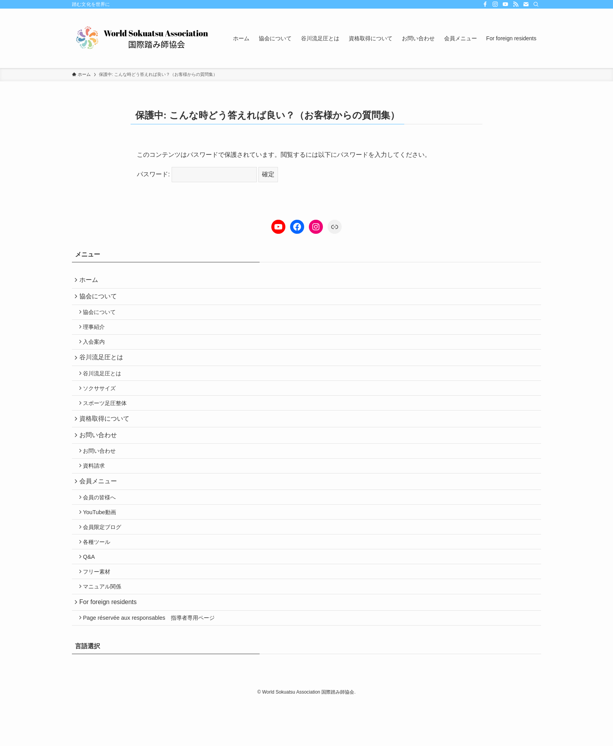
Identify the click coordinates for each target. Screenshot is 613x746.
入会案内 (97, 350)
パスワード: (197, 174)
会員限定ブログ (105, 558)
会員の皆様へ (102, 525)
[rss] (516, 4)
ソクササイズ (102, 402)
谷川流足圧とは (103, 367)
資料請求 (97, 489)
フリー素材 (99, 608)
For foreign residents (110, 642)
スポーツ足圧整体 (108, 419)
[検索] (536, 4)
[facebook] (485, 4)
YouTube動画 (102, 541)
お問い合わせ (100, 455)
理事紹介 (97, 334)
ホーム (90, 280)
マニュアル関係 (105, 625)
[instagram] (495, 4)
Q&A (92, 592)
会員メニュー (100, 507)
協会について (100, 299)
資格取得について (106, 436)
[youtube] (505, 4)
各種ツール (99, 575)
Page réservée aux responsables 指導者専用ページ (151, 660)
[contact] (526, 4)
